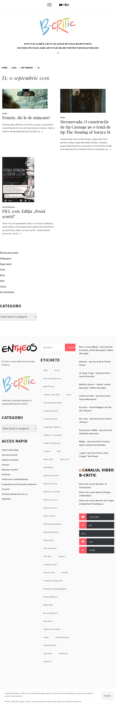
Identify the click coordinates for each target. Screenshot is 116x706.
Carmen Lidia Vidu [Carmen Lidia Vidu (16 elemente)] (51, 394)
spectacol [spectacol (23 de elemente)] (47, 621)
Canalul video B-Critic (96, 472)
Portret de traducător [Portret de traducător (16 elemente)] (53, 580)
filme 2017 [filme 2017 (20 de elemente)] (65, 459)
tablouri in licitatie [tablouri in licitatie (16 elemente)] (51, 629)
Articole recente (75, 43)
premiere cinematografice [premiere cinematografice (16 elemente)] (55, 588)
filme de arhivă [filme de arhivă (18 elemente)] (50, 483)
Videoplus (5, 258)
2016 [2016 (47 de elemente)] (45, 370)
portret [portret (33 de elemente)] (65, 572)
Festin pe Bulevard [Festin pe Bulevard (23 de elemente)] (51, 443)
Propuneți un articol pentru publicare (19, 484)
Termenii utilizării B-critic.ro (15, 494)
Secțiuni (22, 48)
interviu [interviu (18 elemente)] (61, 556)
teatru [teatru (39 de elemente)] (46, 637)
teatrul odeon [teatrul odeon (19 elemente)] (49, 645)
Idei (97, 48)
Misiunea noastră (10, 469)
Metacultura (86, 48)
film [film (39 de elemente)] (59, 451)
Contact (5, 464)
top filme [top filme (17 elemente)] (47, 653)
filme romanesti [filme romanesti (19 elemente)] (50, 532)
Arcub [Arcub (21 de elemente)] (57, 370)
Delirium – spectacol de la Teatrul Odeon (95, 363)
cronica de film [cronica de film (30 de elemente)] (50, 418)
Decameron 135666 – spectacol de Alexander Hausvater (95, 432)
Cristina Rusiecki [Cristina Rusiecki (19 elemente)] (50, 410)
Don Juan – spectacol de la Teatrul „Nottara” (95, 420)
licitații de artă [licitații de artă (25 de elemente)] (50, 564)
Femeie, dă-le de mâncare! (26, 117)
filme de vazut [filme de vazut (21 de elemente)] (50, 508)
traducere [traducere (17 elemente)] (63, 653)
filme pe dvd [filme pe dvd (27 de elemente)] (49, 516)
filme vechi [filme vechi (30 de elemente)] (48, 540)
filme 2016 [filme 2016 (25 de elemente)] (48, 459)
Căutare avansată (10, 459)
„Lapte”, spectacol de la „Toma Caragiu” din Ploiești (93, 455)
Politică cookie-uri (74, 701)
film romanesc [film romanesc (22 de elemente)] (50, 548)
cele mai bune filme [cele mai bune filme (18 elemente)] (52, 402)
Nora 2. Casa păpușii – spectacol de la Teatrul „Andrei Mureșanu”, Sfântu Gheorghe (96, 350)
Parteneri (6, 474)
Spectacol (33, 48)
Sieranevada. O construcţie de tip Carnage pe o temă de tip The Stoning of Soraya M (85, 127)
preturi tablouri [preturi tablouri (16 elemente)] (50, 596)
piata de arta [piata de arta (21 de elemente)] (49, 572)
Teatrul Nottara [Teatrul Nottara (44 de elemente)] (62, 637)
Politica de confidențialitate (15, 479)
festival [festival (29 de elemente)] (46, 451)
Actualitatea (9, 207)
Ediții (89, 43)
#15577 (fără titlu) (10, 450)
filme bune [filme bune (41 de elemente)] (48, 467)
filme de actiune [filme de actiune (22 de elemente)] (50, 475)
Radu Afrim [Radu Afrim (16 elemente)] (48, 605)
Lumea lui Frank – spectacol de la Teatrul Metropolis (94, 397)
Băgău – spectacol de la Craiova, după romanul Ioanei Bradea (94, 443)
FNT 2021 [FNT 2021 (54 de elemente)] (47, 556)
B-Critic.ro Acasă (53, 43)
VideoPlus (6, 498)
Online (62, 48)
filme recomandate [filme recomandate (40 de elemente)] (52, 524)
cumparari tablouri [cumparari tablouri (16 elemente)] (51, 427)
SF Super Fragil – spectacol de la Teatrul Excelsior (94, 375)
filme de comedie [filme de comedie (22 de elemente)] (51, 491)
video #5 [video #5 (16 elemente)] (47, 661)
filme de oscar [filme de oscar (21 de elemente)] (50, 499)
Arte (49, 48)
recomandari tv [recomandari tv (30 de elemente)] (50, 613)
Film (55, 48)
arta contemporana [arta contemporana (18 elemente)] (52, 378)
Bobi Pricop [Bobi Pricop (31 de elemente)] (48, 386)
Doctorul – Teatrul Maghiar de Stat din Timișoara (95, 409)
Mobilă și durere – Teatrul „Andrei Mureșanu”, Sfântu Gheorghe (95, 386)
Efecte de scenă (33, 43)
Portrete (72, 48)
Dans (43, 48)
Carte (3, 286)
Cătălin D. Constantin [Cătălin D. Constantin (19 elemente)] (52, 435)
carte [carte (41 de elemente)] (68, 394)
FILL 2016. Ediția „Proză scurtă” (23, 214)
